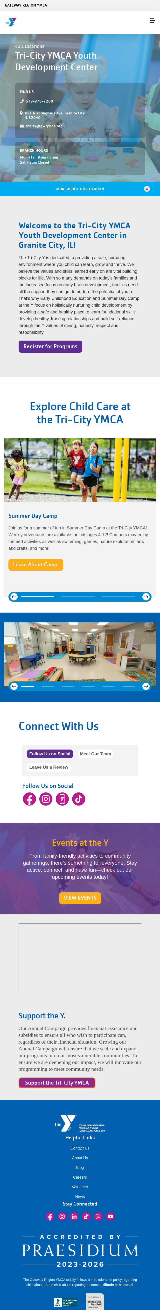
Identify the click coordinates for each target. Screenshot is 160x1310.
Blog (80, 1168)
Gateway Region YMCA (26, 5)
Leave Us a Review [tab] (48, 767)
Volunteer (80, 1187)
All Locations (31, 46)
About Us (80, 1158)
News (80, 1197)
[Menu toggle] (152, 20)
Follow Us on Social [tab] (49, 753)
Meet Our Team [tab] (95, 753)
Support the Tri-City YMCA (57, 1082)
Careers (80, 1177)
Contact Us (80, 1148)
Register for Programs (50, 346)
